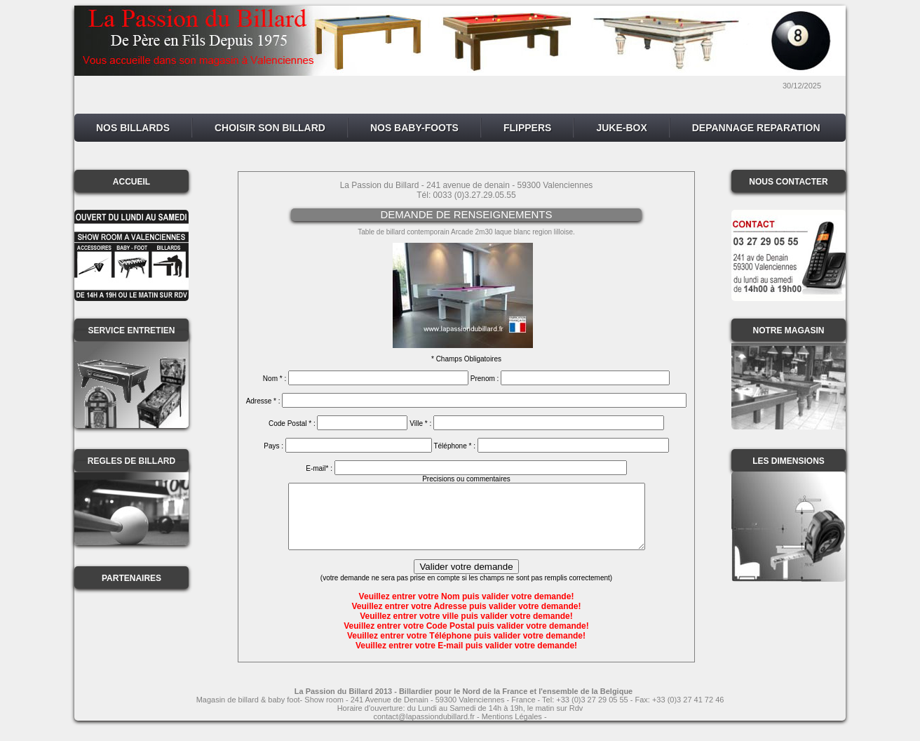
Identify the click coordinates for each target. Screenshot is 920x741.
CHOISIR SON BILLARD (270, 127)
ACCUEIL (131, 182)
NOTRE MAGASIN (789, 330)
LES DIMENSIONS (788, 461)
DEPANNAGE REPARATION (756, 127)
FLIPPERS (527, 127)
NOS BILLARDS (133, 127)
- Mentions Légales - (511, 729)
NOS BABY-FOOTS (414, 127)
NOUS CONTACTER (788, 182)
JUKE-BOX (621, 127)
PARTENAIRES (131, 578)
